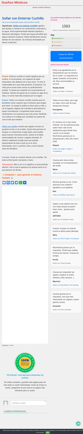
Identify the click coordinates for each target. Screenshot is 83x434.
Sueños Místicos (15, 2)
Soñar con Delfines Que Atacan (64, 195)
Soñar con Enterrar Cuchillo (23, 18)
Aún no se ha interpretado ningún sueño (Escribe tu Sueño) (20, 22)
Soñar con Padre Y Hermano (63, 91)
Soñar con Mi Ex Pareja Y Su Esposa (66, 238)
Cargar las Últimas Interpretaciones (66, 56)
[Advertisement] (25, 60)
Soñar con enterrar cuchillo (25, 26)
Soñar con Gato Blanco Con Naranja (65, 285)
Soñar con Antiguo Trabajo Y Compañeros (63, 150)
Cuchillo (11, 345)
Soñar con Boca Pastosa (61, 113)
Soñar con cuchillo (9, 126)
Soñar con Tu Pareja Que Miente (64, 173)
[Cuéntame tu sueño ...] (28, 402)
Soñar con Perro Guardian (62, 309)
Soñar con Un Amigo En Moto (63, 219)
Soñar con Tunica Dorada (62, 263)
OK (48, 432)
